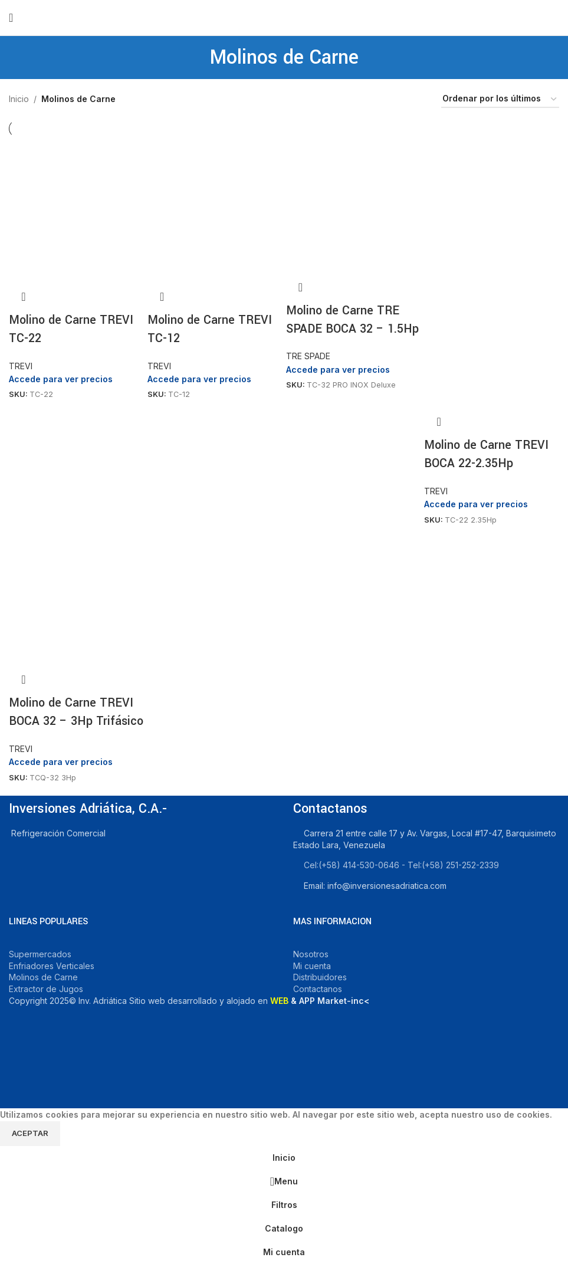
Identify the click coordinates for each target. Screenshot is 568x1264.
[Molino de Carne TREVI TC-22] (76, 208)
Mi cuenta (312, 966)
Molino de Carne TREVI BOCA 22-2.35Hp (486, 454)
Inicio (19, 99)
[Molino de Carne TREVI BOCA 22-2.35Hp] (491, 204)
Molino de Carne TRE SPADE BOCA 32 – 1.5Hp (352, 319)
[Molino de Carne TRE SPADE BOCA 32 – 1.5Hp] (353, 204)
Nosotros (311, 954)
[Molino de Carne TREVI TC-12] (215, 208)
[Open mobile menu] (11, 17)
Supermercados (40, 954)
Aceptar (30, 1133)
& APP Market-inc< (319, 1001)
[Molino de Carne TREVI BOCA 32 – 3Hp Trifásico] (76, 597)
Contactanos (317, 989)
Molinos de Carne (43, 977)
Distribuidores (320, 977)
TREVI (20, 366)
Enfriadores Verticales (51, 966)
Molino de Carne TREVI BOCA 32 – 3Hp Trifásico (76, 712)
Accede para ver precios (61, 379)
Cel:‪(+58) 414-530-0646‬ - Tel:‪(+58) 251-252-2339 (401, 865)
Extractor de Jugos (46, 989)
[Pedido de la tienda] (500, 99)
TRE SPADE (308, 356)
